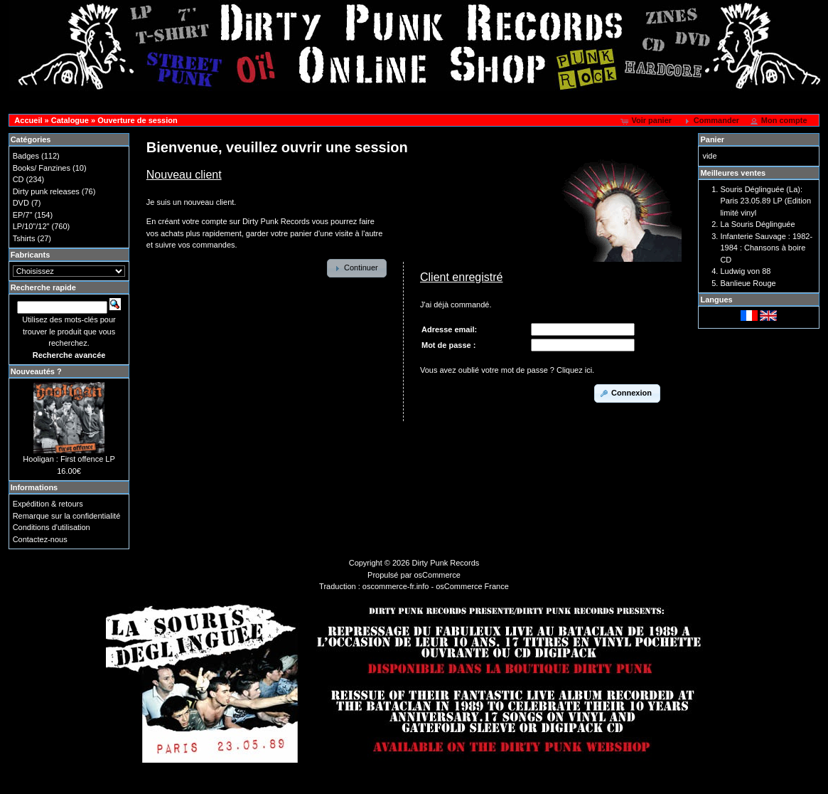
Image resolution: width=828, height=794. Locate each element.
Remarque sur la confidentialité (67, 516)
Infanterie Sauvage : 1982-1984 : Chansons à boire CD (766, 248)
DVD (21, 202)
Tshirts (24, 238)
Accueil (28, 120)
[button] (647, 120)
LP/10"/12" (31, 226)
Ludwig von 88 (745, 271)
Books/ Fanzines (41, 168)
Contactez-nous (40, 539)
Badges (26, 156)
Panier (712, 139)
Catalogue (70, 120)
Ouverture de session (137, 120)
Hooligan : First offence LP (68, 459)
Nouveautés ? (36, 371)
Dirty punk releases (46, 191)
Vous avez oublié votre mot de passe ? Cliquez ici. (507, 370)
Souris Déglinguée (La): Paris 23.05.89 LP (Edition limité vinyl (765, 201)
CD (18, 179)
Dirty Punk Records (446, 563)
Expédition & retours (48, 503)
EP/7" (23, 215)
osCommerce (437, 575)
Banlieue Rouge (747, 283)
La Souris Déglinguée (757, 224)
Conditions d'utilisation (51, 527)
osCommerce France (472, 586)
